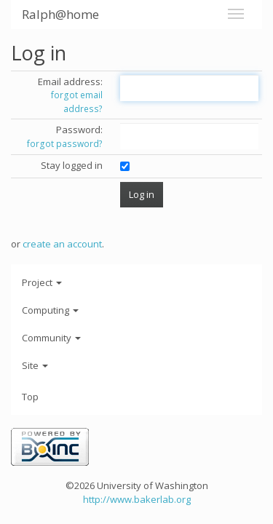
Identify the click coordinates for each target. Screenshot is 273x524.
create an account (62, 243)
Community (51, 337)
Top (30, 396)
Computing (50, 310)
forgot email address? (77, 102)
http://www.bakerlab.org (137, 499)
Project (42, 282)
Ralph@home (60, 14)
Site (35, 365)
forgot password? (65, 144)
